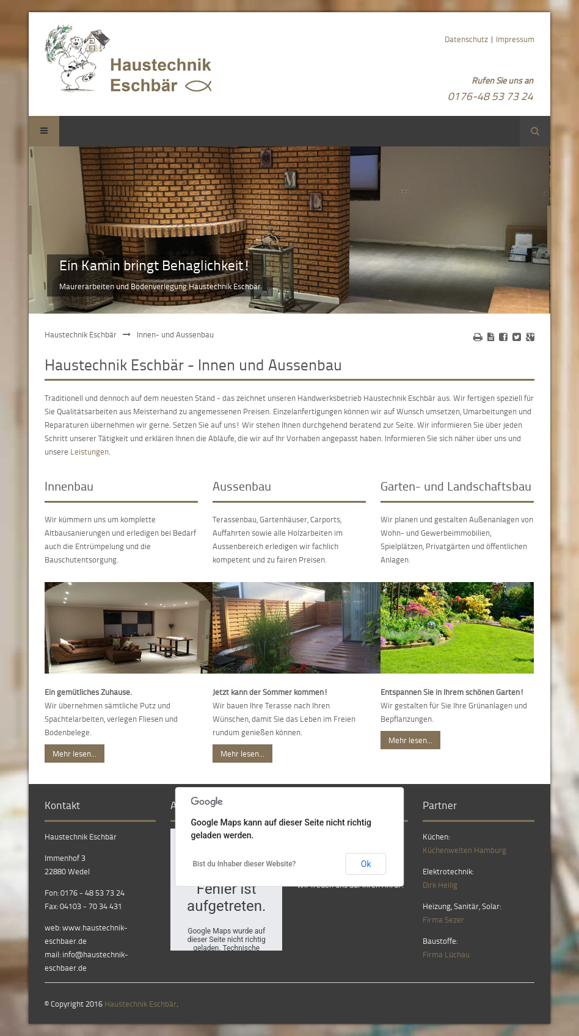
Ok (366, 864)
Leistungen (89, 451)
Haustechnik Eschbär (81, 334)
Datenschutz (466, 39)
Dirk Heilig (440, 884)
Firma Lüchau (446, 954)
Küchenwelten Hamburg (464, 849)
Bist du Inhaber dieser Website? (244, 864)
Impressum (515, 39)
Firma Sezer (443, 919)
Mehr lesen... (74, 753)
